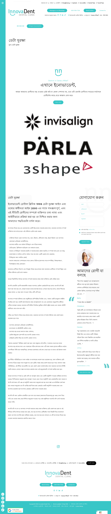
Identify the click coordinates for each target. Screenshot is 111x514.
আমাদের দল (44, 3)
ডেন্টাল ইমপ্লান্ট (72, 463)
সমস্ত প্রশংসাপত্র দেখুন (85, 372)
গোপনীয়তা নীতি (91, 229)
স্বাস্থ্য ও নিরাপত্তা (64, 506)
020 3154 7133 (75, 10)
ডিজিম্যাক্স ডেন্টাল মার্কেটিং (76, 504)
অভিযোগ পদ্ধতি (48, 506)
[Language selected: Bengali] (102, 512)
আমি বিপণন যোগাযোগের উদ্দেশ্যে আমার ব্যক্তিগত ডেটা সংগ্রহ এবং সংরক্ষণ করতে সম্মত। (92, 233)
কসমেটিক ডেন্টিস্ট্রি (51, 463)
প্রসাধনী (58, 3)
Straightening (66, 3)
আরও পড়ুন (58, 102)
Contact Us (102, 10)
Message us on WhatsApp (57, 10)
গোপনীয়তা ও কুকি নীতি (38, 506)
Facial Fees (101, 3)
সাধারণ (51, 3)
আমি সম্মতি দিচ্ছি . (87, 229)
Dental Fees (91, 3)
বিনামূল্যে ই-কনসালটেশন (35, 26)
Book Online (89, 10)
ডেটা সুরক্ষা (71, 506)
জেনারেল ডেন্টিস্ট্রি (39, 463)
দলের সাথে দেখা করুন (27, 463)
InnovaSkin (83, 3)
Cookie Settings (79, 506)
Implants (74, 3)
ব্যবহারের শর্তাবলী (56, 506)
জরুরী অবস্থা (91, 463)
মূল (10, 45)
